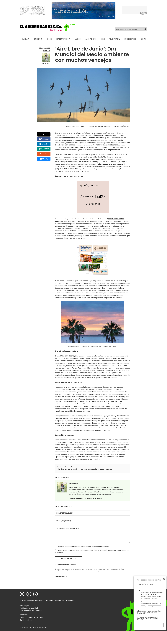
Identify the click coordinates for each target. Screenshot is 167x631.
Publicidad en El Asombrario (31, 617)
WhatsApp (45, 149)
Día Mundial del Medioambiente (77, 469)
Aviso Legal (24, 605)
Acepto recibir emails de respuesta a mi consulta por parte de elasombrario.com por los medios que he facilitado (152, 595)
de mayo (68, 356)
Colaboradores (26, 620)
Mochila (93, 469)
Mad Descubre (130, 39)
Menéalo (44, 154)
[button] (47, 27)
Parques (100, 469)
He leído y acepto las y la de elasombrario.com (152, 605)
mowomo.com (42, 627)
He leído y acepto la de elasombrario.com (82, 546)
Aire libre (60, 469)
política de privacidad (83, 546)
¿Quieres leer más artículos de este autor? (85, 498)
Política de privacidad (29, 608)
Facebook (45, 139)
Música (78, 39)
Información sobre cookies (31, 610)
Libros (49, 39)
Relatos (144, 39)
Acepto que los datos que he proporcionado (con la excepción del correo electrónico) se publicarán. (92, 551)
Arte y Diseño (91, 39)
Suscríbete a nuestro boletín (149, 580)
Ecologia (23, 39)
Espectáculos (62, 39)
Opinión (37, 39)
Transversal (114, 39)
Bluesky (44, 159)
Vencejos (108, 469)
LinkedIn (45, 144)
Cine (103, 39)
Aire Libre (46, 51)
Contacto (24, 615)
